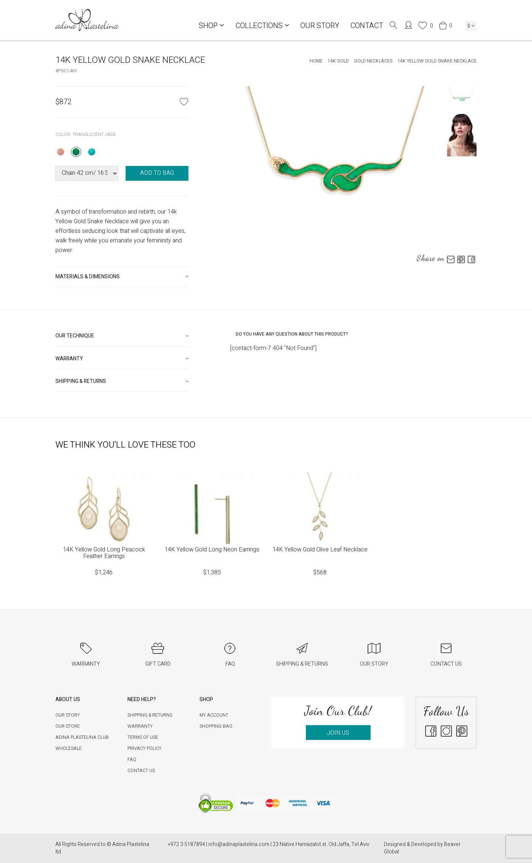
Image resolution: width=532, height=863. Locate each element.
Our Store (67, 726)
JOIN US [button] (338, 732)
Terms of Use (142, 737)
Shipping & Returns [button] (80, 381)
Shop (211, 25)
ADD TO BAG (157, 173)
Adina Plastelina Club (82, 737)
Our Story (319, 25)
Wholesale (68, 748)
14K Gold (338, 61)
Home (316, 61)
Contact (366, 25)
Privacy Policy (144, 748)
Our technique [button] (74, 336)
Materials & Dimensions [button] (87, 277)
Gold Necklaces (373, 61)
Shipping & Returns (149, 715)
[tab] (121, 276)
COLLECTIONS (262, 25)
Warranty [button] (69, 359)
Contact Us (141, 770)
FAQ (131, 759)
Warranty (140, 726)
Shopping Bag (216, 726)
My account (214, 715)
